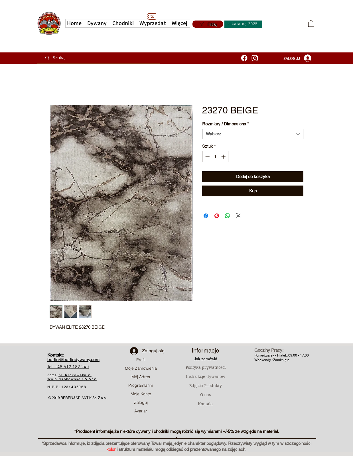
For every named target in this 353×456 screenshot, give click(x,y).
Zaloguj (141, 402)
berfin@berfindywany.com (73, 359)
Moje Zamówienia (141, 368)
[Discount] (151, 16)
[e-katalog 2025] (243, 24)
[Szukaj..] (100, 57)
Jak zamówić (205, 359)
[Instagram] (255, 58)
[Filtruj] (207, 24)
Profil (140, 359)
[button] (179, 23)
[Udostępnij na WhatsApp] (227, 215)
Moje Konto (141, 393)
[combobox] (252, 134)
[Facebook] (244, 58)
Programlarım (140, 385)
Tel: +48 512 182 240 (68, 367)
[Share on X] (238, 215)
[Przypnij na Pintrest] (216, 215)
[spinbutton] (215, 156)
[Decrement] (207, 156)
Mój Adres (140, 376)
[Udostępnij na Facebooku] (205, 215)
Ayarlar (140, 411)
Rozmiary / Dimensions (225, 123)
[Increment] (224, 156)
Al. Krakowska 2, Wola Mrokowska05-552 (72, 377)
